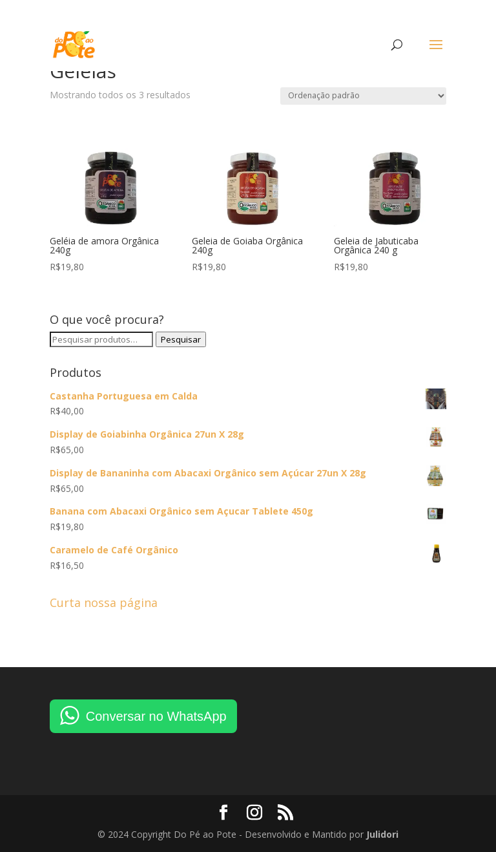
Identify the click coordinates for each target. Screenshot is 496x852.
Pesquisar (181, 339)
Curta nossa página (104, 602)
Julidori (382, 834)
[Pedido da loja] (363, 96)
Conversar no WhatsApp (156, 716)
